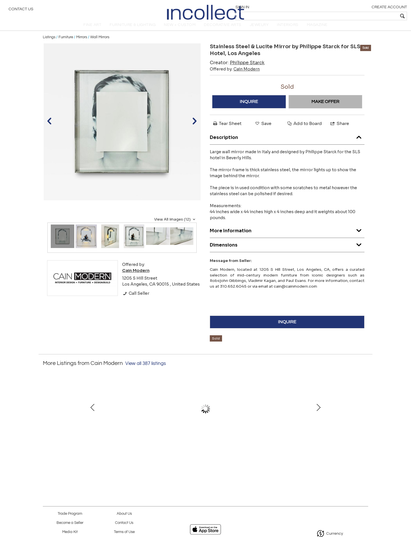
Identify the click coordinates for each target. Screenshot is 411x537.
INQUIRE (249, 108)
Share (339, 129)
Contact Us (21, 10)
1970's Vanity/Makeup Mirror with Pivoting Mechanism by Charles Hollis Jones (264, 447)
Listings (49, 43)
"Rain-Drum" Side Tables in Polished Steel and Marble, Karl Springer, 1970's (84, 447)
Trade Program (70, 514)
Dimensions (287, 250)
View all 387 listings (145, 369)
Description (287, 142)
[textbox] (365, 16)
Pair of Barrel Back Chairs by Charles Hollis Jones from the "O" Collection (144, 447)
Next (364, 418)
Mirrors (81, 43)
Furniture (66, 43)
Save (262, 129)
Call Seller (135, 299)
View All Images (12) (175, 225)
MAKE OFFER (325, 108)
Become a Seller (70, 523)
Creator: (237, 69)
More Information (287, 235)
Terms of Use (124, 532)
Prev (47, 418)
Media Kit (70, 532)
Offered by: (235, 75)
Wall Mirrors (99, 43)
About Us (124, 514)
